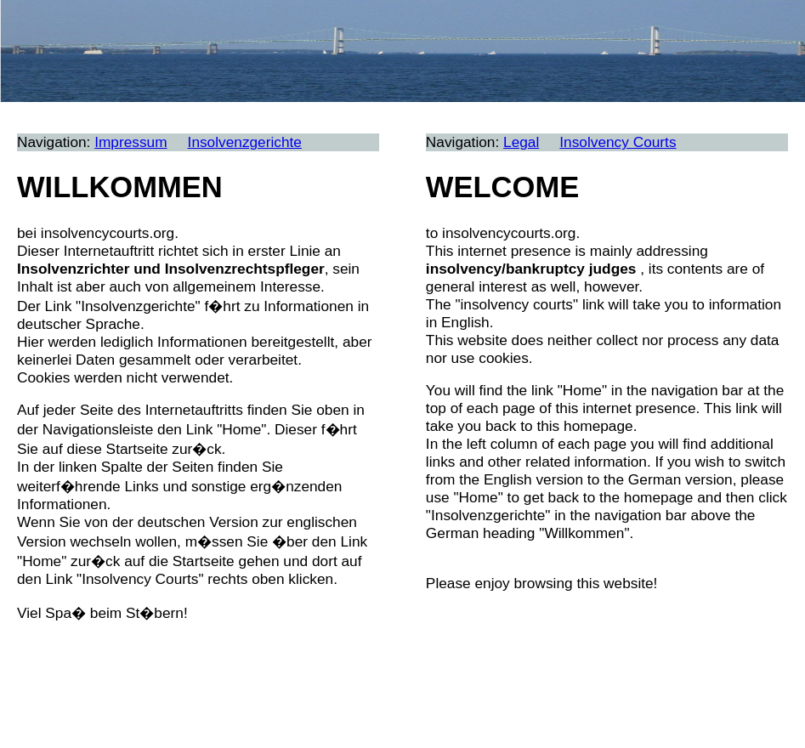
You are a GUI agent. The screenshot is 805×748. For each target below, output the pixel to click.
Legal (521, 141)
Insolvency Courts (617, 141)
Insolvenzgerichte (245, 141)
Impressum (130, 141)
